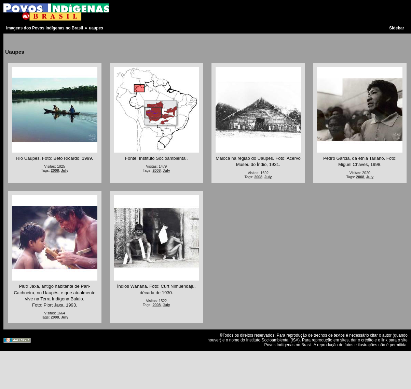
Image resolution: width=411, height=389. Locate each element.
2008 (55, 170)
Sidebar (396, 28)
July (64, 170)
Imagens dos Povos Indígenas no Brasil (44, 28)
